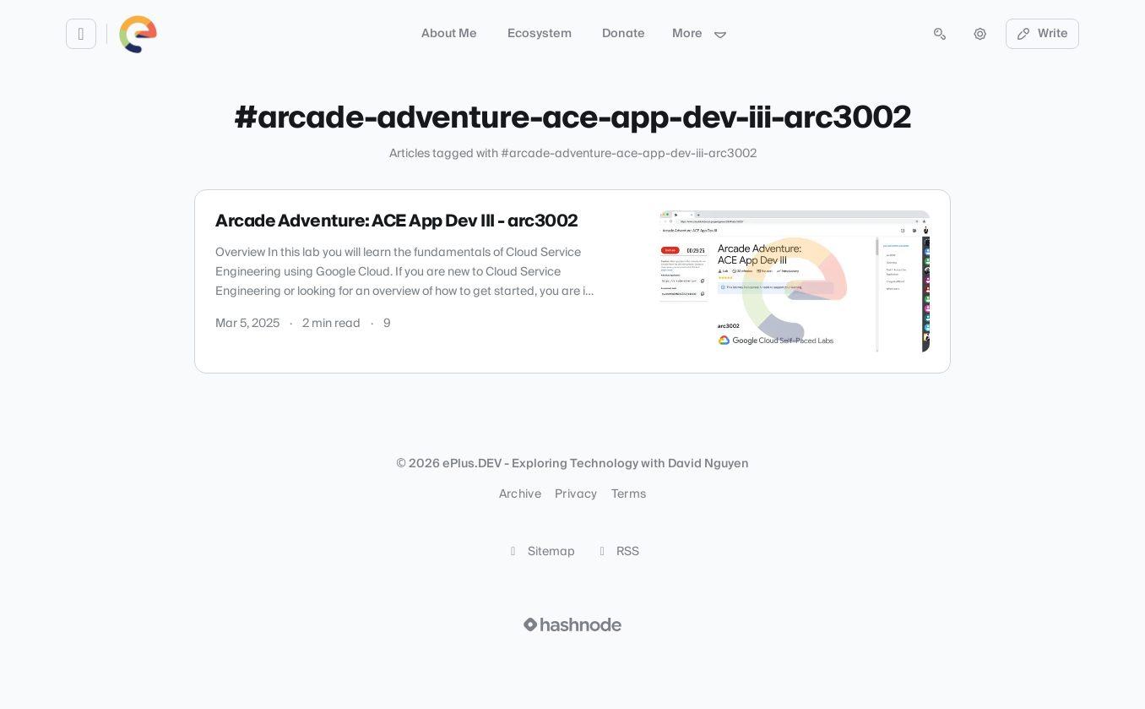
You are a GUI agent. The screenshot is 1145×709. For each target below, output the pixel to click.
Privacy (576, 494)
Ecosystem (539, 34)
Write (1043, 34)
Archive (520, 494)
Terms (629, 494)
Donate (623, 34)
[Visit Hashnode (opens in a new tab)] (572, 624)
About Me (449, 34)
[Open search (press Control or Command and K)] (940, 34)
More (700, 34)
